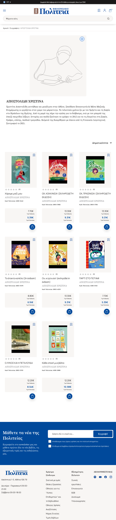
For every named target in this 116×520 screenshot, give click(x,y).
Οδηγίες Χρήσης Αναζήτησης (53, 508)
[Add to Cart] (32, 227)
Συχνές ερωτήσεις (76, 483)
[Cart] (110, 10)
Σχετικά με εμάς (53, 481)
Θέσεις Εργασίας (53, 485)
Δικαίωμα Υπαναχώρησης (78, 499)
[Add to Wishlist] (34, 155)
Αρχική (5, 28)
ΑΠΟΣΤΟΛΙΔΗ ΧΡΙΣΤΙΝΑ (17, 197)
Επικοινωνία (77, 489)
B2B (73, 493)
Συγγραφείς (14, 28)
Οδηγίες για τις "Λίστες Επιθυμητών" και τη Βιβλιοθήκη (53, 495)
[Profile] (104, 10)
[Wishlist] (99, 10)
